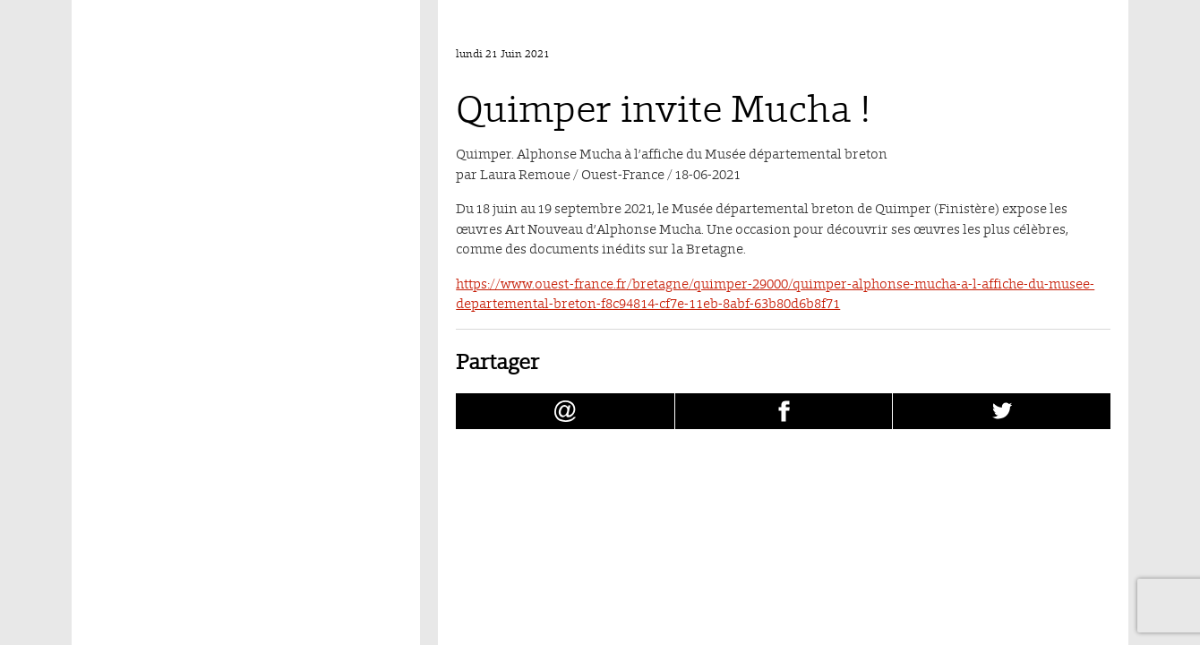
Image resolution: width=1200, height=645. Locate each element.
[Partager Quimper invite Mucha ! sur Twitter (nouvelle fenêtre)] (1001, 411)
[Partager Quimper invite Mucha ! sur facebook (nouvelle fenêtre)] (784, 411)
